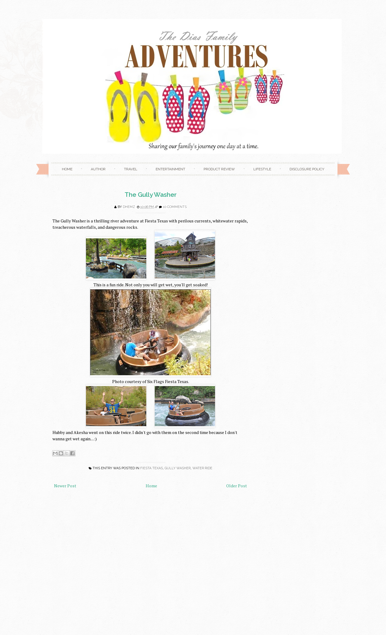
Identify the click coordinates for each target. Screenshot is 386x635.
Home (67, 169)
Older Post (236, 486)
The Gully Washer (151, 194)
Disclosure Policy (307, 169)
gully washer (178, 468)
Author (98, 169)
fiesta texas (151, 468)
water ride (202, 468)
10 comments (175, 207)
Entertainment (170, 169)
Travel (130, 169)
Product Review (219, 169)
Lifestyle (262, 169)
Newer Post (65, 486)
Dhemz (129, 207)
